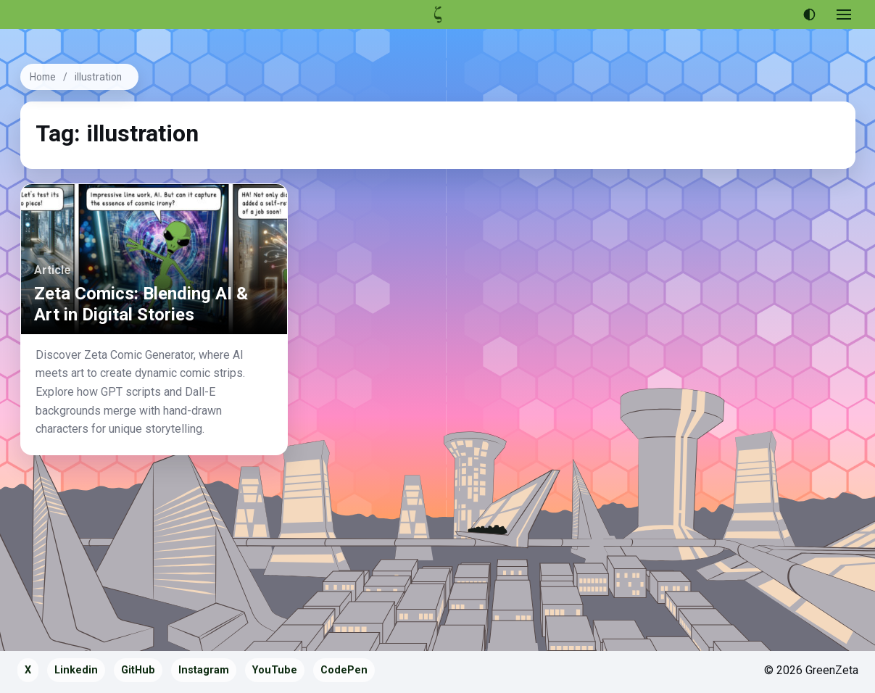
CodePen (344, 670)
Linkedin (76, 670)
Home (43, 77)
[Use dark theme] (809, 14)
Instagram (203, 670)
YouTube (274, 670)
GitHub (138, 670)
